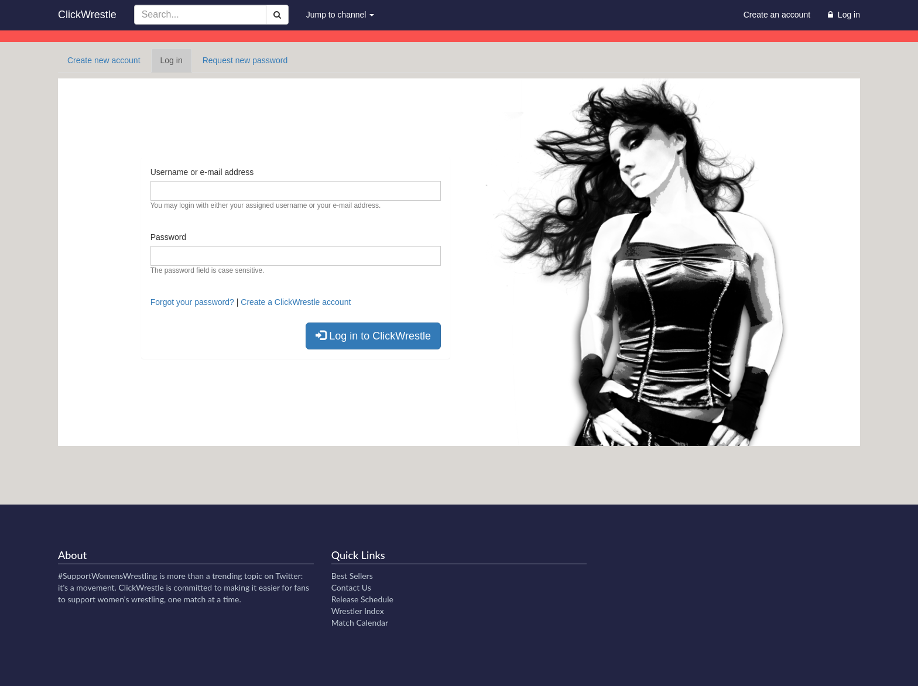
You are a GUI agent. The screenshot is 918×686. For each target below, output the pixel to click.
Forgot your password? (192, 302)
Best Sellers (352, 576)
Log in (176, 63)
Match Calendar (359, 622)
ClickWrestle (87, 14)
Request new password (245, 60)
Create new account (104, 60)
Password (168, 237)
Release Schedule (362, 599)
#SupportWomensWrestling (107, 576)
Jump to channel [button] (340, 14)
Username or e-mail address (202, 172)
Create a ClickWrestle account (296, 302)
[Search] (277, 15)
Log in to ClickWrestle (373, 336)
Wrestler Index (357, 611)
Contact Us (351, 587)
